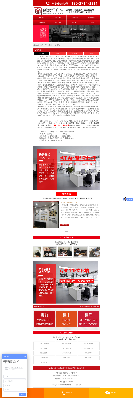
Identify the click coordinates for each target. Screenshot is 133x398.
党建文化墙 (41, 22)
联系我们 (91, 53)
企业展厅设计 (66, 357)
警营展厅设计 (88, 357)
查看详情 (64, 225)
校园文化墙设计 (44, 348)
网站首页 (41, 17)
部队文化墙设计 (66, 348)
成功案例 (74, 22)
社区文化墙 (80, 368)
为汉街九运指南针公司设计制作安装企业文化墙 (76, 202)
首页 (41, 45)
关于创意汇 (91, 22)
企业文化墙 (58, 17)
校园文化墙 (71, 368)
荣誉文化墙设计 (44, 353)
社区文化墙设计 (88, 343)
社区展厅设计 (44, 362)
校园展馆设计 (44, 357)
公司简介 (58, 45)
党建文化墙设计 (66, 343)
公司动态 (74, 53)
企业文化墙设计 (44, 343)
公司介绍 (41, 53)
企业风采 (58, 53)
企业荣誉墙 (91, 17)
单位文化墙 (58, 22)
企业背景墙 (75, 17)
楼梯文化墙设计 (66, 353)
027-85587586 (94, 306)
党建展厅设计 (88, 353)
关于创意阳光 (49, 45)
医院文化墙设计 (88, 348)
